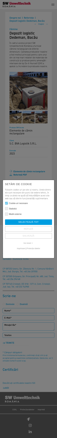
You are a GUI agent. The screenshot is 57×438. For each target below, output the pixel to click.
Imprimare (21, 248)
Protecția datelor (33, 248)
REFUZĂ (28, 229)
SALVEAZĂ (28, 236)
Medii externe (13, 214)
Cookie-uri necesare (16, 203)
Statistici (11, 208)
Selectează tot (28, 222)
